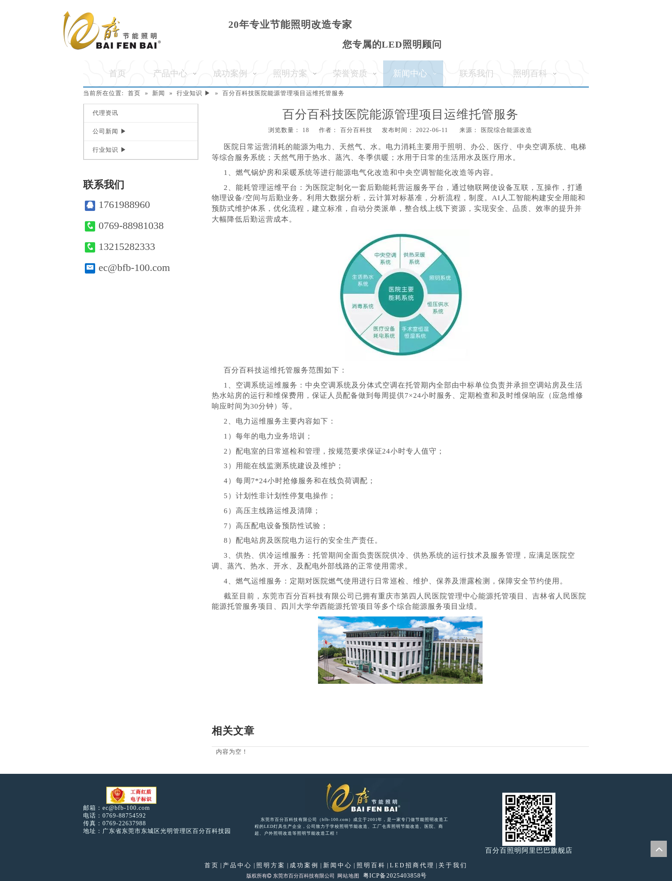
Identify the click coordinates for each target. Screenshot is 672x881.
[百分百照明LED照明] (357, 797)
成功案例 (304, 865)
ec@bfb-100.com (127, 268)
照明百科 (371, 865)
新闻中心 (337, 865)
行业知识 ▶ (110, 150)
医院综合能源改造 (506, 130)
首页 (211, 865)
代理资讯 (105, 113)
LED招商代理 (412, 865)
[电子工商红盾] (131, 795)
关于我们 (453, 865)
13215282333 (120, 247)
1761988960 (117, 204)
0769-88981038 (124, 226)
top (659, 849)
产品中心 (237, 865)
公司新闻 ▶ (110, 131)
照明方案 (270, 865)
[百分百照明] (112, 30)
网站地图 (348, 876)
